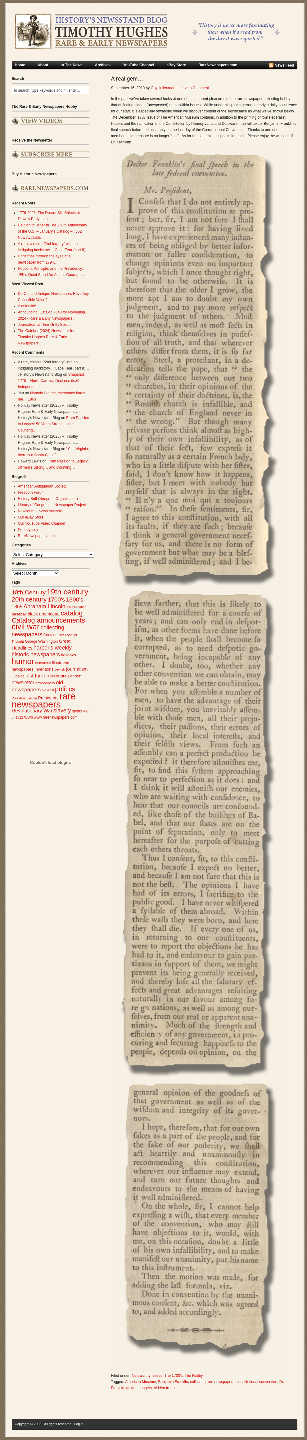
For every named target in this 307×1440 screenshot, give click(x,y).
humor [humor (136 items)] (23, 661)
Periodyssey (28, 529)
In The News (72, 65)
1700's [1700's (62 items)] (56, 599)
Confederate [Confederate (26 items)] (53, 635)
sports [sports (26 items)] (77, 711)
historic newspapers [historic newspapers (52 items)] (36, 654)
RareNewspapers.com (217, 65)
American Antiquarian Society (42, 486)
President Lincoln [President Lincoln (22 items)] (24, 698)
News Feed (284, 65)
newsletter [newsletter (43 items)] (23, 682)
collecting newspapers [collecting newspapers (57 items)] (38, 630)
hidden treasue (166, 1388)
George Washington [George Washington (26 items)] (41, 641)
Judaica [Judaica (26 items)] (18, 676)
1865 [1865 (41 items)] (17, 606)
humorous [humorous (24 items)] (43, 663)
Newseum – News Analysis (40, 511)
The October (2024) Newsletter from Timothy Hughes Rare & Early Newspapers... (48, 337)
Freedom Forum (31, 492)
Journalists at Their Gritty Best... (44, 324)
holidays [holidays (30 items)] (68, 655)
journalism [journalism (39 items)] (77, 669)
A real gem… (127, 79)
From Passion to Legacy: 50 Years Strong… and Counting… (53, 424)
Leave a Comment (193, 88)
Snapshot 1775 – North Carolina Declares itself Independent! (51, 380)
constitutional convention (257, 1382)
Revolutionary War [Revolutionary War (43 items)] (32, 710)
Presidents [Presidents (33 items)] (48, 697)
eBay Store (176, 65)
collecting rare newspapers (212, 1382)
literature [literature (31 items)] (58, 676)
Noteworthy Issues (147, 1375)
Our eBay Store (31, 517)
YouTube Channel (138, 65)
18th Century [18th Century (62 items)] (29, 592)
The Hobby (194, 1375)
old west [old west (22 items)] (48, 690)
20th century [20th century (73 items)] (29, 599)
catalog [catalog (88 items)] (72, 613)
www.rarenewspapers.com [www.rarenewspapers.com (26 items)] (56, 717)
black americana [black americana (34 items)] (44, 613)
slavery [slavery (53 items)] (62, 710)
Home (20, 65)
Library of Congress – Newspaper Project (52, 505)
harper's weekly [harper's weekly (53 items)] (53, 648)
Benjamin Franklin (173, 1382)
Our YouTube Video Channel (41, 523)
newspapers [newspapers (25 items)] (45, 683)
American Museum (140, 1382)
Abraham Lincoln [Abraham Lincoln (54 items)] (44, 606)
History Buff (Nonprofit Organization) (48, 499)
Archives (103, 65)
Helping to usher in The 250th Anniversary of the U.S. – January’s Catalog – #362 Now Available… (52, 231)
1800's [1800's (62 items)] (75, 599)
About (43, 65)
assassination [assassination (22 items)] (76, 607)
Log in (79, 1424)
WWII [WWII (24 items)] (28, 717)
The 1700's (173, 1375)
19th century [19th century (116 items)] (67, 592)
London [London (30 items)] (74, 676)
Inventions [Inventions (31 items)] (44, 669)
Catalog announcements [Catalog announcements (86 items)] (48, 620)
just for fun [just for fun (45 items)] (37, 675)
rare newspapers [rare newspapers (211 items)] (44, 700)
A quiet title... (28, 306)
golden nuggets (139, 1388)
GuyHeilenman (163, 88)
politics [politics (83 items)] (65, 689)
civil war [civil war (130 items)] (26, 626)
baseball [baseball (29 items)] (19, 614)
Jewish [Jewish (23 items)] (60, 669)
